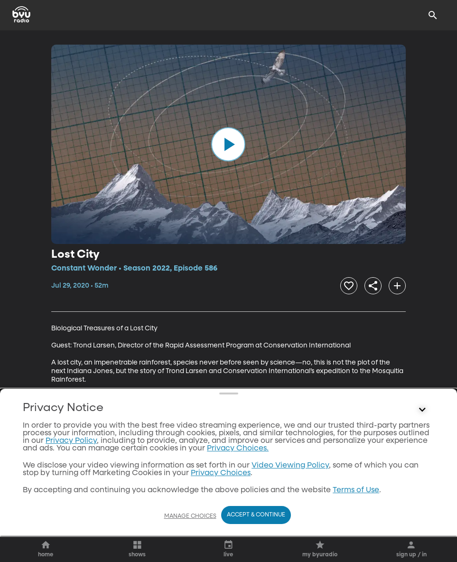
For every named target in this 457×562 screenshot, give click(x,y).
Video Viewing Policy (290, 465)
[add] (397, 285)
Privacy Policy (71, 441)
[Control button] (422, 410)
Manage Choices (190, 516)
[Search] (432, 15)
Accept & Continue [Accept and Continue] (256, 515)
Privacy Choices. (238, 448)
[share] (373, 285)
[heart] (348, 285)
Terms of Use (356, 490)
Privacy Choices (221, 473)
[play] (228, 144)
